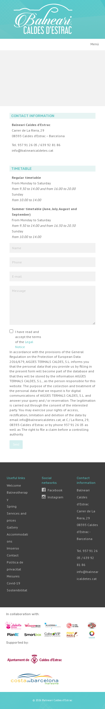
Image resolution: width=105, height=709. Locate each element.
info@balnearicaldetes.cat (32, 150)
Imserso (13, 548)
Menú (94, 44)
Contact (12, 555)
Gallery (12, 527)
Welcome (14, 485)
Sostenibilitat (17, 590)
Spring (12, 506)
